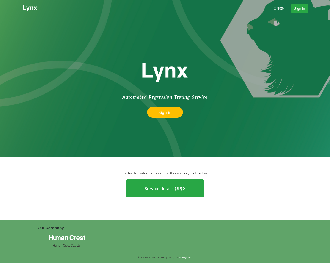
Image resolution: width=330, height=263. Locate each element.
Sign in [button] (299, 8)
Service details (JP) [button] (165, 188)
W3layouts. (185, 257)
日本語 (278, 8)
